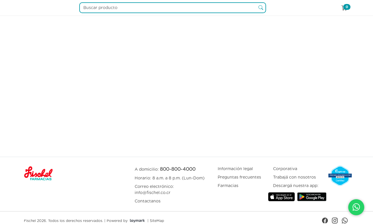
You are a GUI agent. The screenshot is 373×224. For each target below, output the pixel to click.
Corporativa (285, 168)
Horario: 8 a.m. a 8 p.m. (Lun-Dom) (170, 178)
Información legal (235, 168)
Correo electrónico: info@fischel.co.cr (154, 189)
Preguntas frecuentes (239, 177)
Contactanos (148, 201)
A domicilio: (165, 169)
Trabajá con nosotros (294, 177)
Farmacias (228, 185)
